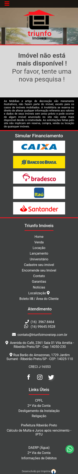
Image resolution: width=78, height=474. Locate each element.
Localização (39, 293)
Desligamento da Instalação (38, 411)
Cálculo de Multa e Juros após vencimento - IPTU (39, 432)
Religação (39, 416)
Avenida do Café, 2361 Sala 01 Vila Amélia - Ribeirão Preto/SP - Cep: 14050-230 (39, 345)
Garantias (39, 282)
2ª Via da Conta (39, 406)
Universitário (39, 259)
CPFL (39, 400)
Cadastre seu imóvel (39, 265)
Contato (39, 276)
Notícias (39, 287)
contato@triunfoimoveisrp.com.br (39, 335)
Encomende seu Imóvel (39, 270)
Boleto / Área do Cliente (38, 299)
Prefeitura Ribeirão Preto (39, 425)
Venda (39, 242)
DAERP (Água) (39, 448)
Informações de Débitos (39, 458)
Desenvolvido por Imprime (39, 471)
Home (39, 237)
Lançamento (39, 253)
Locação (39, 248)
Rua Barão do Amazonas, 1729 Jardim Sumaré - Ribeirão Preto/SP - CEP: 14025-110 (39, 357)
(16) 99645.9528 (43, 327)
